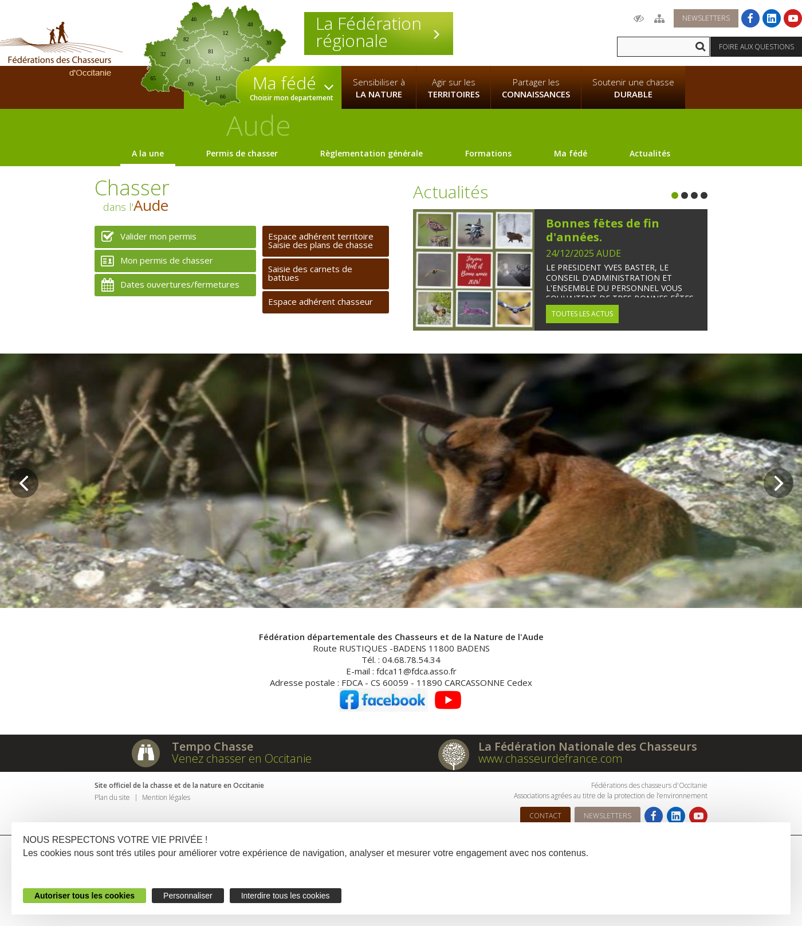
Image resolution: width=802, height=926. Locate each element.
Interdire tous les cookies (285, 895)
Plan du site (112, 797)
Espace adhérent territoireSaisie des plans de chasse (321, 240)
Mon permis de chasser (154, 261)
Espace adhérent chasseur (320, 301)
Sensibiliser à (379, 88)
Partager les (536, 88)
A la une (148, 153)
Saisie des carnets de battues (310, 273)
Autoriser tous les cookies (84, 895)
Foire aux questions (756, 47)
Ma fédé (570, 153)
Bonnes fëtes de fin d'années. (602, 230)
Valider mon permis (145, 237)
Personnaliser (188, 895)
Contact (545, 816)
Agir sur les (453, 88)
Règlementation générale (371, 153)
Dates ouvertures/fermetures (167, 285)
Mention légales (166, 797)
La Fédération (379, 32)
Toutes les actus (582, 314)
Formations (488, 153)
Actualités (650, 153)
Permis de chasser (242, 153)
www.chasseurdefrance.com (550, 758)
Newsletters (706, 18)
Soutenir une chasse (633, 88)
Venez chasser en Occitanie (242, 758)
